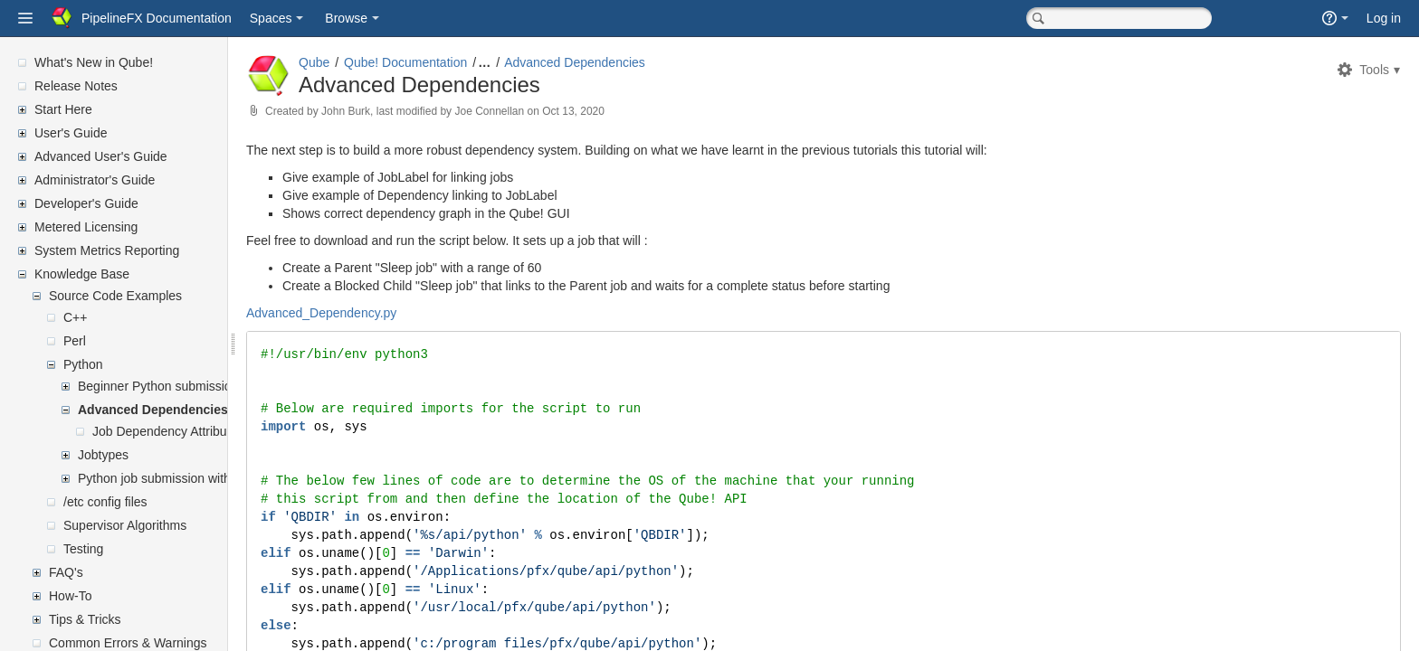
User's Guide (70, 133)
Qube (357, 62)
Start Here (63, 109)
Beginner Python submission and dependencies (212, 386)
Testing (83, 549)
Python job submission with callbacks (182, 478)
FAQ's (66, 572)
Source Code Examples (115, 295)
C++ (75, 317)
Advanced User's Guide (100, 156)
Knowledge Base (81, 274)
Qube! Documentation (448, 62)
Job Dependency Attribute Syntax (186, 431)
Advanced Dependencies (153, 409)
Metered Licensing (86, 227)
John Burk (389, 111)
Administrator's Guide (94, 180)
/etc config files (105, 502)
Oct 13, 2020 (617, 111)
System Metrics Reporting (106, 250)
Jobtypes (103, 455)
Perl (74, 341)
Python (83, 364)
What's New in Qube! (93, 62)
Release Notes (76, 86)
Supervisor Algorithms (124, 525)
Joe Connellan (532, 111)
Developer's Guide (86, 203)
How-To (70, 596)
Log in (1384, 18)
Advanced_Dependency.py (365, 313)
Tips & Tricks (85, 619)
